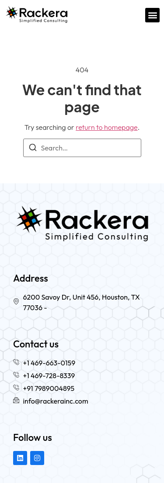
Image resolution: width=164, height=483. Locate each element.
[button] (152, 15)
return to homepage (107, 127)
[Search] (32, 149)
